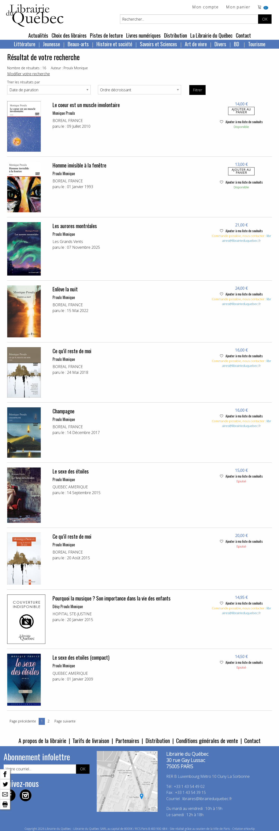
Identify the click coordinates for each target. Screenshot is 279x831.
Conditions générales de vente (207, 740)
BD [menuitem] (237, 44)
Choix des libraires (69, 35)
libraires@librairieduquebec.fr (246, 238)
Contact (243, 35)
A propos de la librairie (42, 740)
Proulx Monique (64, 173)
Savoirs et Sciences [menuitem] (158, 44)
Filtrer (197, 90)
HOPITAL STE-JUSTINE (72, 614)
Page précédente (23, 721)
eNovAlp (249, 829)
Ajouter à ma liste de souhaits (241, 121)
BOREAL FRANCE (68, 120)
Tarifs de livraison (90, 740)
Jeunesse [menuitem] (51, 44)
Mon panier (238, 7)
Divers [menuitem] (220, 44)
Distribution (175, 35)
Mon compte (205, 7)
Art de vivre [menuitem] (196, 44)
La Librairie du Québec (211, 35)
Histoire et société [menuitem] (114, 44)
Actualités (38, 35)
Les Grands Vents (68, 241)
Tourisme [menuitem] (256, 44)
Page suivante (65, 721)
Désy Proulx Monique (68, 606)
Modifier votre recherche (28, 73)
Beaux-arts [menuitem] (78, 44)
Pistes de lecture (106, 35)
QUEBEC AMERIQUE (70, 487)
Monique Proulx (64, 113)
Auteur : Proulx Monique (69, 68)
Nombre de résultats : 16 (26, 68)
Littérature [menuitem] (24, 44)
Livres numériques (143, 35)
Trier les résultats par (23, 82)
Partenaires (127, 740)
